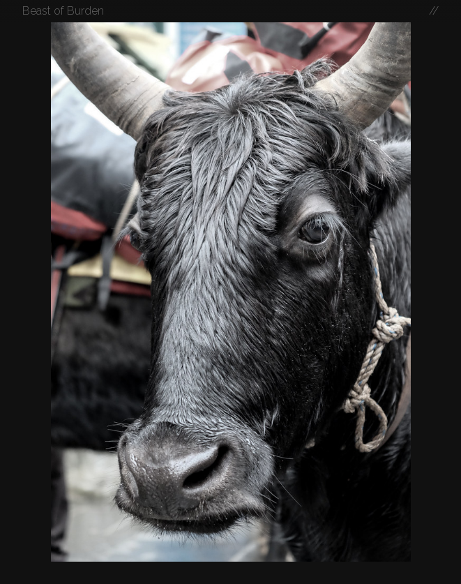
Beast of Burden (63, 10)
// (434, 10)
